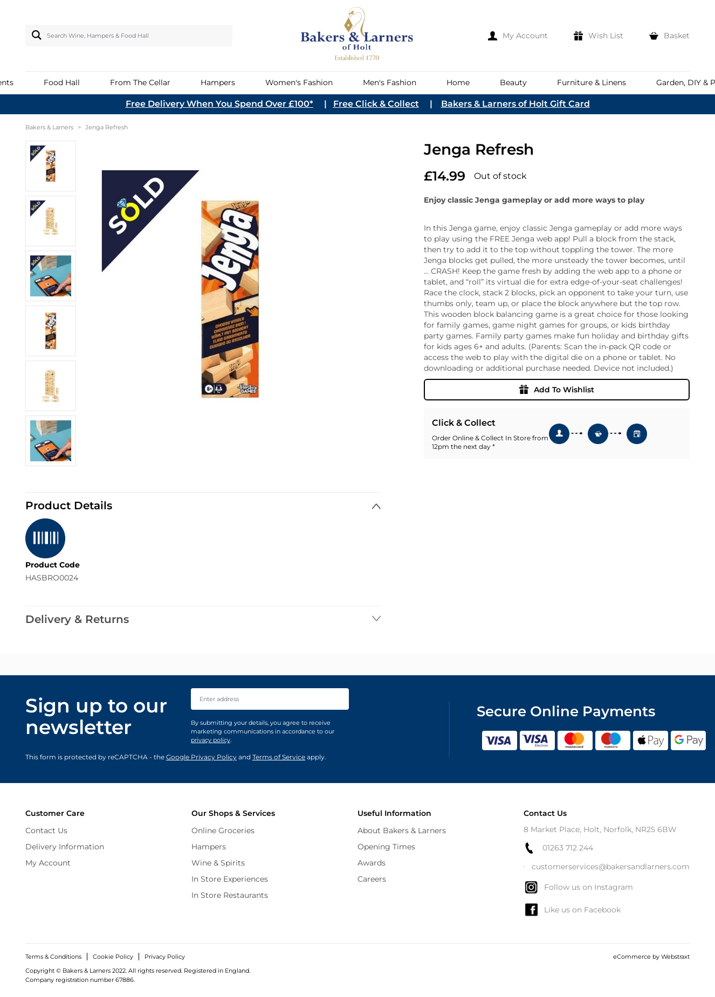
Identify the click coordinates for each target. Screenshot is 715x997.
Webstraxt (675, 956)
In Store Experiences (229, 879)
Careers (372, 879)
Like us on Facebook (572, 909)
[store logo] (358, 35)
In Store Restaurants (229, 895)
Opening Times (386, 846)
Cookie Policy (113, 956)
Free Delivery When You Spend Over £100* (219, 104)
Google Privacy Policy (201, 757)
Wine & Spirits (218, 863)
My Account (48, 863)
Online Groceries (223, 830)
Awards (372, 863)
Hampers (208, 846)
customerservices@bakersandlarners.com (607, 866)
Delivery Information (64, 846)
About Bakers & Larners (402, 830)
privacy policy (210, 740)
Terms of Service (278, 757)
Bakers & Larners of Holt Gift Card (515, 104)
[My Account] (518, 35)
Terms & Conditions (53, 956)
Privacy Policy (165, 956)
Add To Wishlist (556, 389)
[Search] (34, 35)
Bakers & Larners (49, 127)
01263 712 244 (558, 848)
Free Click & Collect (376, 104)
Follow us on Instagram (578, 887)
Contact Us (46, 830)
